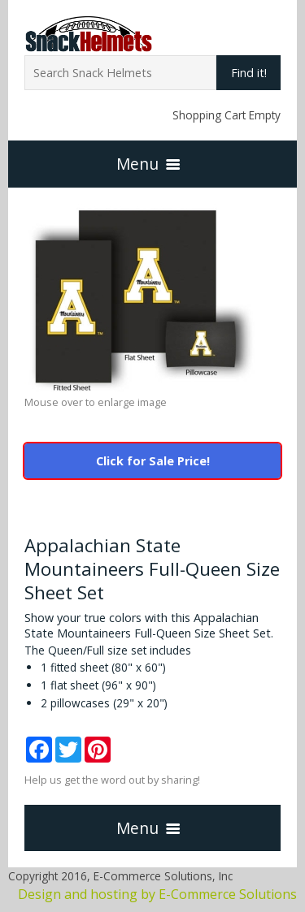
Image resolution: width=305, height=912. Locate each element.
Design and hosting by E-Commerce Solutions (157, 894)
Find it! (249, 72)
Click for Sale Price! (153, 461)
